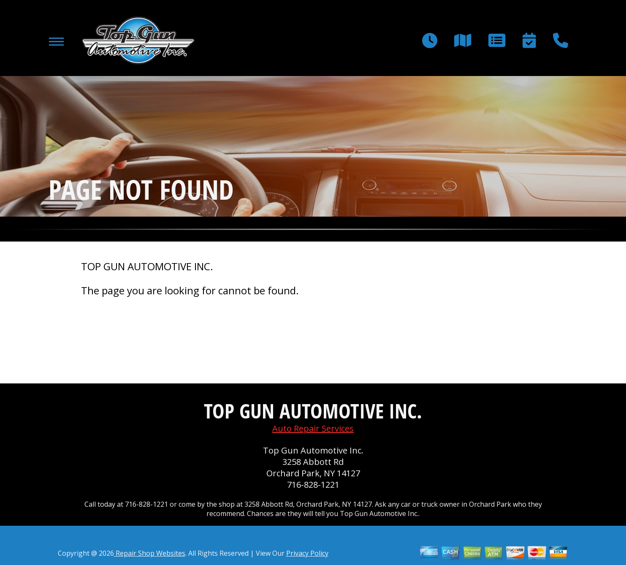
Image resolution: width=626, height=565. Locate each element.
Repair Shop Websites (149, 553)
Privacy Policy (307, 553)
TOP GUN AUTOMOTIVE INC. (147, 266)
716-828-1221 (313, 484)
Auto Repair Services (313, 428)
